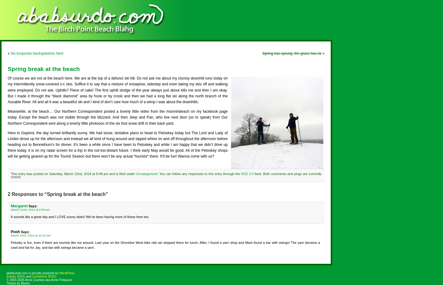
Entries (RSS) (15, 276)
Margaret (19, 206)
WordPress (66, 273)
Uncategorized (147, 174)
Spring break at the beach (44, 69)
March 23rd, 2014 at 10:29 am (31, 235)
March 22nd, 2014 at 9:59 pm (30, 209)
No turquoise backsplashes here (37, 53)
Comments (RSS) (44, 276)
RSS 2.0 (247, 174)
